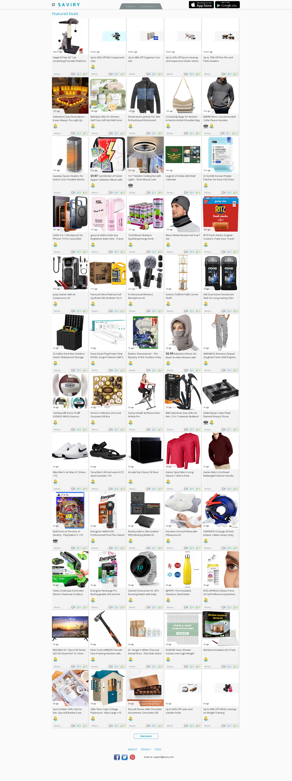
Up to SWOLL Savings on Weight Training (220, 710)
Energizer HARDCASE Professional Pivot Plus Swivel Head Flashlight (107, 535)
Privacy (146, 749)
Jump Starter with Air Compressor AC (64, 296)
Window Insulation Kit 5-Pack (219, 650)
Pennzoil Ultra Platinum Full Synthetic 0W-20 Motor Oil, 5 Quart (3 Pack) (106, 298)
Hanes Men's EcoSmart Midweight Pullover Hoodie (218, 473)
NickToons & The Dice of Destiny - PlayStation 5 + (68, 533)
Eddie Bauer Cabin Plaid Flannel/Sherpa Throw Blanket (216, 416)
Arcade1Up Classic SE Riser (143, 472)
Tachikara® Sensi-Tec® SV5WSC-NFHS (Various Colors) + (66, 416)
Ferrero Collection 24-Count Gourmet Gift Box (106, 414)
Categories (146, 6)
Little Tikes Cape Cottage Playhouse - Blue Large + (106, 710)
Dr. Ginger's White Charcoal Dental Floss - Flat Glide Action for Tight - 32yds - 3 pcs (145, 653)
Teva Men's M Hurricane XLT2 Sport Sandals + (107, 473)
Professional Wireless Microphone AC (140, 296)
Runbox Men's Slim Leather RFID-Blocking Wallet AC (143, 533)
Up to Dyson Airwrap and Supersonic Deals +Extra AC (182, 61)
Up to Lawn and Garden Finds (179, 710)
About (132, 749)
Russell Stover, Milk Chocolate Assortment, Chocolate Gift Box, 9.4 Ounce (145, 712)
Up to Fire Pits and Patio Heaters (218, 59)
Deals (130, 6)
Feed (158, 749)
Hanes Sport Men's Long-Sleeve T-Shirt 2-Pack (180, 473)
